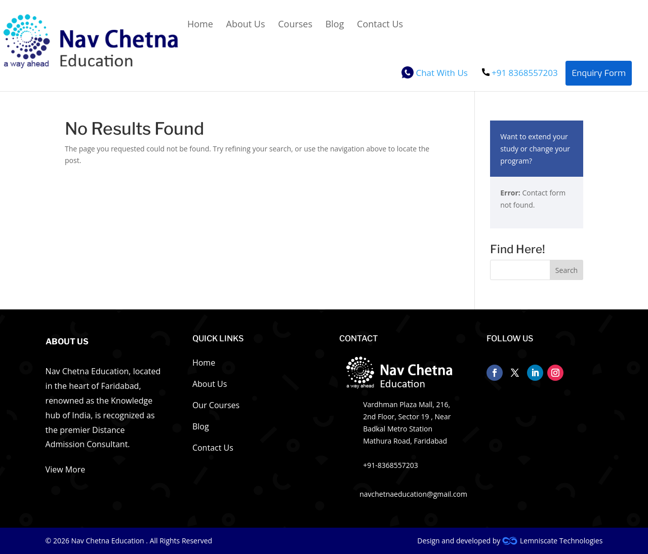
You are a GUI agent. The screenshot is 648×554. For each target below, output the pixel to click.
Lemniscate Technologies (552, 540)
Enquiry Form (599, 73)
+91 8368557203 (520, 72)
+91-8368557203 (390, 465)
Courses (295, 25)
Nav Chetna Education (108, 540)
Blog (335, 25)
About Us (245, 25)
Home (200, 25)
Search (566, 270)
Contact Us (380, 25)
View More (66, 469)
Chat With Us (434, 74)
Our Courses (215, 406)
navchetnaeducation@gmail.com (413, 494)
